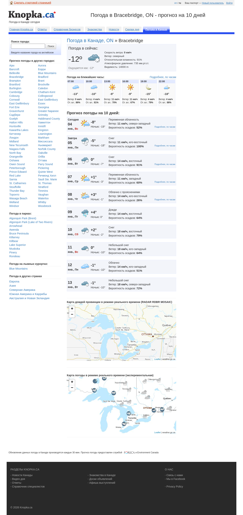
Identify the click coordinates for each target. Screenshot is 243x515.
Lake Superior (17, 244)
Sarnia (13, 179)
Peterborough (17, 168)
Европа (14, 281)
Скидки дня (132, 29)
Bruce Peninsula (19, 233)
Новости (114, 29)
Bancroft (14, 69)
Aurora (42, 65)
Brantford (14, 84)
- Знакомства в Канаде (102, 475)
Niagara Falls (17, 149)
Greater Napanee (48, 111)
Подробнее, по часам (163, 77)
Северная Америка (22, 289)
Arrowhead (15, 225)
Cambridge (15, 92)
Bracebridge (16, 76)
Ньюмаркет (45, 145)
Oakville (43, 152)
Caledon (43, 88)
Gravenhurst (16, 111)
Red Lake (15, 175)
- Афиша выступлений (101, 482)
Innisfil (42, 126)
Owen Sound (17, 164)
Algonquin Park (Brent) (22, 218)
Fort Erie (14, 107)
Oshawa (14, 160)
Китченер (15, 133)
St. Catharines (17, 183)
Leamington (45, 133)
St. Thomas (45, 183)
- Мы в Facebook (175, 478)
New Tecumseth (18, 145)
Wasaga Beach (18, 198)
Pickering (43, 168)
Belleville (14, 73)
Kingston (43, 130)
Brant (41, 80)
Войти (229, 3)
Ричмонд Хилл (47, 175)
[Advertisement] (210, 99)
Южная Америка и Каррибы (28, 294)
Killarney (14, 237)
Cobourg (14, 95)
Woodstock (44, 205)
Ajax (11, 65)
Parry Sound (45, 164)
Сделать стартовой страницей (32, 2)
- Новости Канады (21, 475)
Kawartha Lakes (18, 130)
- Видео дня (17, 478)
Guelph (13, 118)
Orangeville (16, 156)
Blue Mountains (47, 73)
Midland (14, 141)
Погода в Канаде (156, 29)
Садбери (14, 114)
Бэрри (42, 69)
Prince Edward (18, 171)
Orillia (41, 156)
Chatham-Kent (46, 92)
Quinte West (45, 171)
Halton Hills (16, 122)
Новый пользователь (213, 3)
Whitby (42, 202)
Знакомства (94, 29)
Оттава (42, 160)
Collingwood (45, 95)
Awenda (14, 229)
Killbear (13, 241)
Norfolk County (47, 149)
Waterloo (43, 198)
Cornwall (14, 99)
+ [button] (72, 309)
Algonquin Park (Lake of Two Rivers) (30, 222)
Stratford (43, 186)
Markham (43, 137)
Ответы (42, 29)
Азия (12, 285)
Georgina (43, 107)
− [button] (72, 315)
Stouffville (15, 186)
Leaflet (157, 359)
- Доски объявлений (100, 478)
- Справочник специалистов (27, 486)
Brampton (15, 80)
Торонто (14, 194)
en (175, 3)
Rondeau (14, 256)
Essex (41, 103)
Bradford (43, 76)
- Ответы (15, 482)
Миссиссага (45, 141)
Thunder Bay (16, 190)
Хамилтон (44, 122)
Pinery (13, 252)
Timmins (43, 190)
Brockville (44, 84)
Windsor (14, 205)
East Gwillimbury (48, 99)
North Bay (15, 152)
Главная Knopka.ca (21, 29)
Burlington (15, 88)
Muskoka (14, 248)
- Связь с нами (174, 475)
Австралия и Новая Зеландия (29, 298)
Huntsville (15, 126)
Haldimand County (49, 118)
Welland (14, 202)
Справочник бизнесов (67, 29)
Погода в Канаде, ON (90, 40)
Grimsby (43, 114)
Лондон (13, 137)
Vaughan (43, 194)
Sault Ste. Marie (47, 179)
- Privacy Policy (174, 486)
